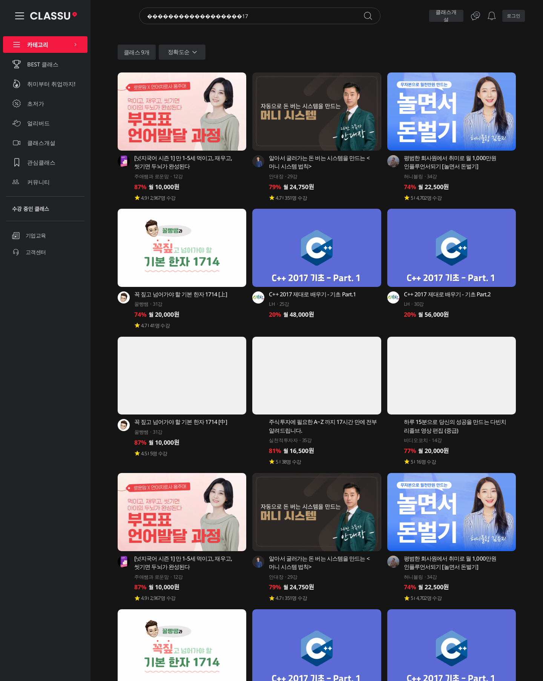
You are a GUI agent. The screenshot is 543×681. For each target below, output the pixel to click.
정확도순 (183, 52)
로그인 (513, 15)
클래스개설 (446, 16)
